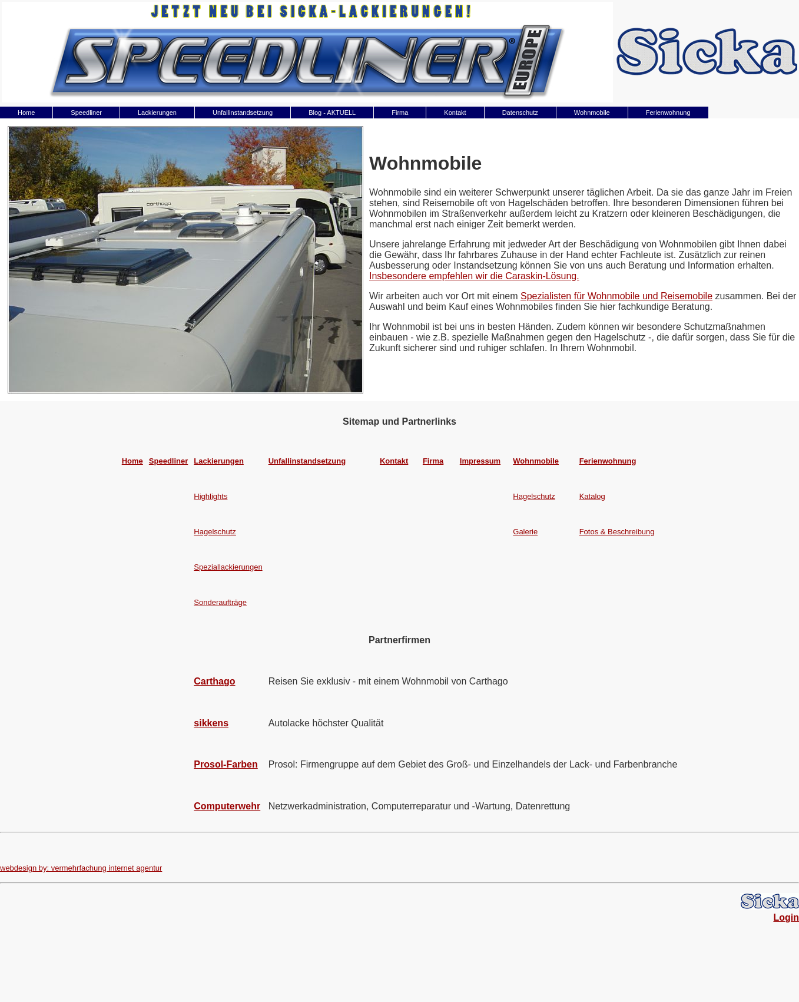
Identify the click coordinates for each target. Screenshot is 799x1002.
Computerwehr (227, 806)
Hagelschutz (534, 496)
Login (786, 917)
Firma (400, 112)
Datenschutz (520, 112)
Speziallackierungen (228, 567)
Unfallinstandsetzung (243, 112)
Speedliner (86, 112)
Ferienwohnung (668, 112)
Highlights (210, 496)
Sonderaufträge (220, 602)
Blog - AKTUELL (332, 112)
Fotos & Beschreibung (617, 531)
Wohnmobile (592, 112)
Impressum (480, 461)
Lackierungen (157, 112)
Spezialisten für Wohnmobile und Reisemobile (616, 296)
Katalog (592, 496)
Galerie (525, 531)
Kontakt (455, 112)
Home (26, 112)
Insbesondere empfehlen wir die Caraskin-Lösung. (474, 276)
